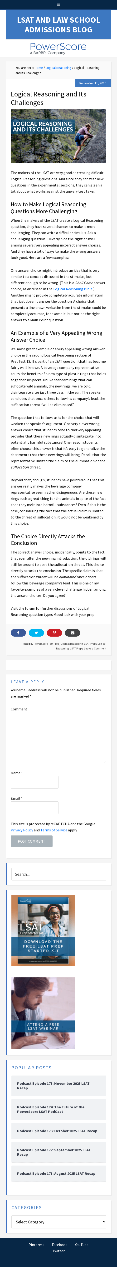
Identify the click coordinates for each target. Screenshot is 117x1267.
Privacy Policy (22, 830)
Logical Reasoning (72, 643)
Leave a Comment (95, 648)
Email (17, 798)
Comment (19, 709)
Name (17, 772)
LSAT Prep (90, 643)
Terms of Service (53, 830)
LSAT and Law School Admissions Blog (58, 25)
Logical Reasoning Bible (73, 289)
